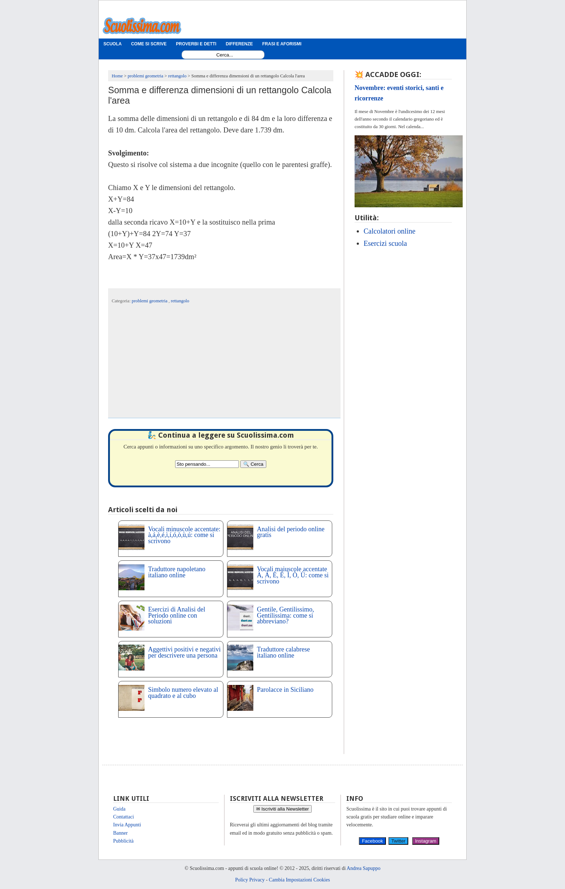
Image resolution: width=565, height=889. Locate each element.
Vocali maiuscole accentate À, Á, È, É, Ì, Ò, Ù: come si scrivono (293, 575)
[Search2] (207, 464)
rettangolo (180, 300)
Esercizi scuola (385, 243)
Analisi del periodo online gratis (290, 532)
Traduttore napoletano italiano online (176, 572)
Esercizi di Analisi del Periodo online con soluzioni (176, 615)
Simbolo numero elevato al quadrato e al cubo (183, 692)
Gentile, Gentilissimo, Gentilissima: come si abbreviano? (285, 615)
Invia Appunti (127, 824)
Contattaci (123, 817)
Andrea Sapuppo (364, 868)
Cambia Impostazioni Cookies (299, 880)
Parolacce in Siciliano (285, 689)
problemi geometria (150, 300)
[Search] (253, 464)
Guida (119, 809)
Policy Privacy (249, 880)
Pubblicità (123, 841)
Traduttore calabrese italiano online (283, 652)
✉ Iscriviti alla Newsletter (282, 809)
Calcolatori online (389, 231)
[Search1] (224, 55)
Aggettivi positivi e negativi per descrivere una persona (184, 652)
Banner (120, 833)
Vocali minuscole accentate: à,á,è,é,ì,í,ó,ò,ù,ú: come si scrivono (184, 535)
